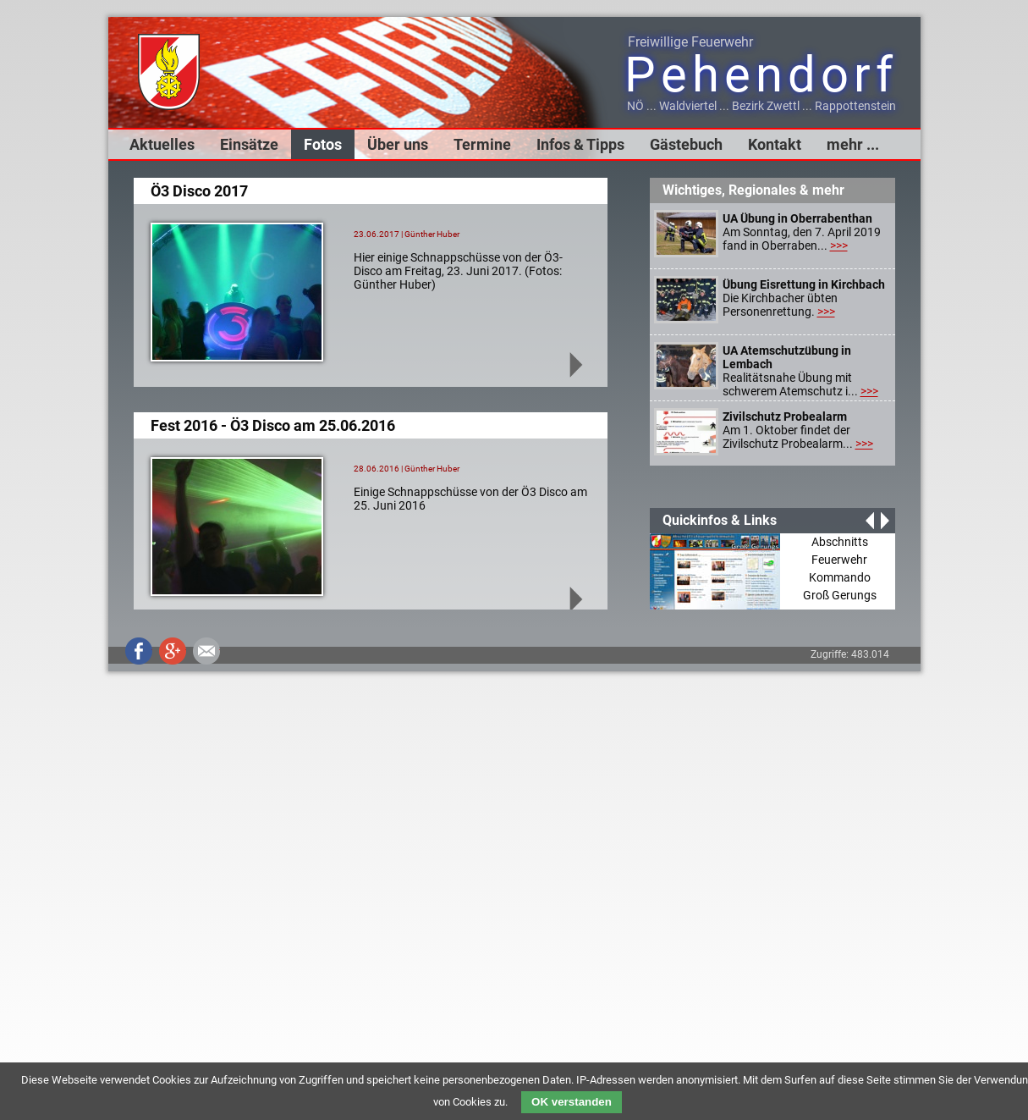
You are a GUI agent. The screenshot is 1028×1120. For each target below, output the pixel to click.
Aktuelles (162, 144)
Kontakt (774, 144)
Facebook (138, 651)
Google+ (172, 651)
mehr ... (853, 144)
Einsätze (249, 144)
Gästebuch (686, 144)
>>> (839, 245)
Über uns (397, 144)
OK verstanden (571, 1101)
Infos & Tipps (580, 144)
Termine (482, 144)
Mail (206, 651)
